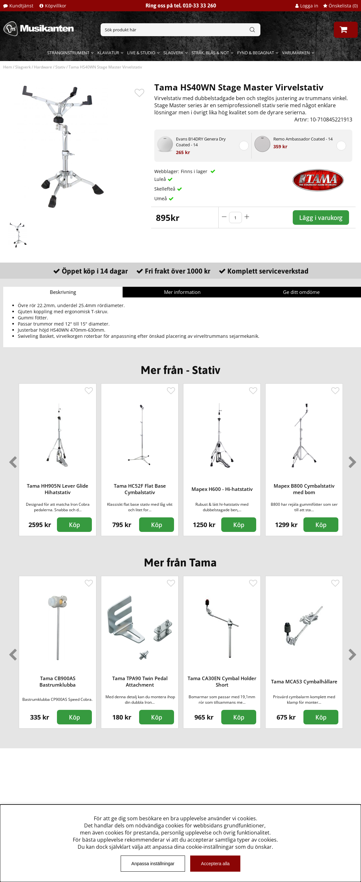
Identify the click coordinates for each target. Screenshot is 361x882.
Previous (11, 459)
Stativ (60, 67)
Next (351, 459)
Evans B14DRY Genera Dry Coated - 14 (201, 142)
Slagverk (173, 53)
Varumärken (296, 53)
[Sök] (180, 29)
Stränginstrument (68, 53)
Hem (7, 67)
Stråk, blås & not (210, 53)
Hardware (43, 67)
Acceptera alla (215, 863)
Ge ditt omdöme (301, 292)
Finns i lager (195, 171)
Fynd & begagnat (255, 53)
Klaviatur (108, 53)
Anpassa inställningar (152, 863)
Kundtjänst (21, 6)
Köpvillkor (55, 6)
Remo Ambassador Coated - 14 (303, 139)
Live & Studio (141, 53)
